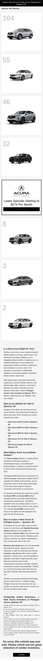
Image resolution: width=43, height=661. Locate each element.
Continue (21, 655)
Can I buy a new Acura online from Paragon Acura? (20, 609)
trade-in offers (19, 533)
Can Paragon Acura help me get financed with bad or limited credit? (21, 628)
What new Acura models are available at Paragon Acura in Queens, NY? (21, 606)
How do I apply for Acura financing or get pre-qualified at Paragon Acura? (21, 612)
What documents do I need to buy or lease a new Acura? (21, 625)
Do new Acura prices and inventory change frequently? (21, 631)
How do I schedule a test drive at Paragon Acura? (19, 623)
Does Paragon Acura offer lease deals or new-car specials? (21, 616)
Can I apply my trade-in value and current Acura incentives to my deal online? (21, 634)
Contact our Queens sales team (16, 586)
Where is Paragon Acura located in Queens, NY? (19, 621)
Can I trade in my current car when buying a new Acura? (21, 619)
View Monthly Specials (21, 209)
